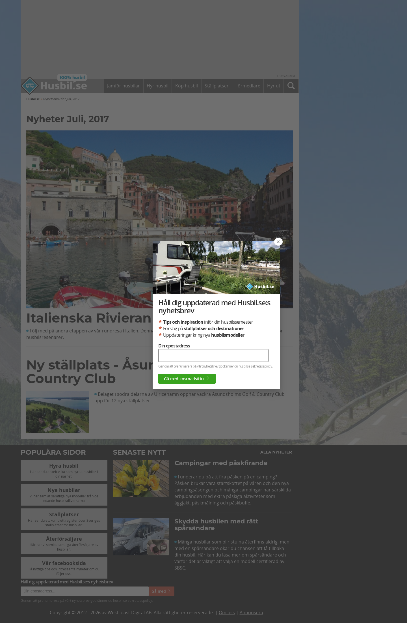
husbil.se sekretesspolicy (255, 366)
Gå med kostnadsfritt (187, 378)
